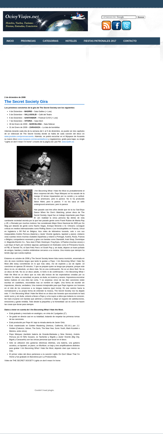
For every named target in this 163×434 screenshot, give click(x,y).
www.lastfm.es (68, 142)
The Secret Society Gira (26, 101)
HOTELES (71, 41)
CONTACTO (129, 41)
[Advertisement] (29, 70)
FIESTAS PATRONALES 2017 (100, 41)
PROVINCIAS (28, 41)
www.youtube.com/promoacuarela (18, 136)
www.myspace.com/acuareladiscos (33, 139)
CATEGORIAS (50, 41)
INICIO (10, 41)
